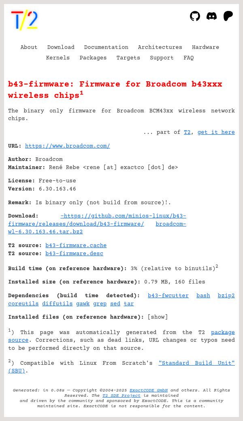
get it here (216, 132)
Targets (129, 58)
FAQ (188, 58)
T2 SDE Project (121, 395)
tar (129, 304)
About (29, 47)
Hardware (205, 47)
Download (61, 47)
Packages (93, 58)
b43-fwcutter (168, 296)
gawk (83, 304)
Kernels (58, 58)
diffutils (57, 304)
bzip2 (226, 296)
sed (115, 304)
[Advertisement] (210, 195)
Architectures (160, 47)
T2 (187, 132)
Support (162, 58)
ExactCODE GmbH (149, 390)
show (158, 317)
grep (100, 304)
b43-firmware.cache (76, 246)
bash (203, 296)
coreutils (23, 304)
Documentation (106, 47)
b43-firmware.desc (74, 254)
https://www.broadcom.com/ (67, 146)
